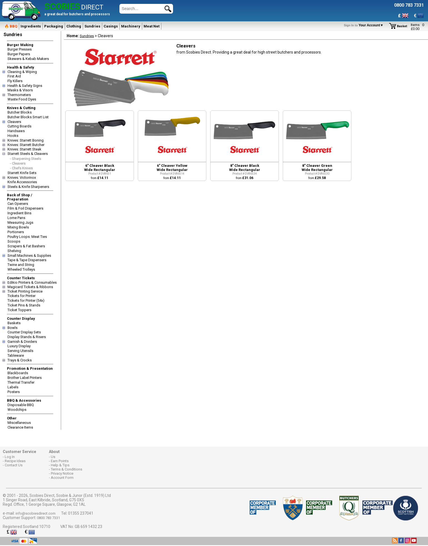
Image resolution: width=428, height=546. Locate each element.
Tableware (15, 355)
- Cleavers (18, 163)
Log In (10, 457)
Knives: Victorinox (21, 177)
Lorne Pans (16, 218)
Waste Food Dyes (21, 99)
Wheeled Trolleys (21, 269)
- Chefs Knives (21, 168)
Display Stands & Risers (26, 337)
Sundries (92, 26)
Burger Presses (19, 49)
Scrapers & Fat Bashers (26, 246)
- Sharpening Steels (25, 159)
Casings (111, 26)
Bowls (12, 328)
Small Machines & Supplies (29, 255)
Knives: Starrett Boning (25, 140)
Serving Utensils (20, 351)
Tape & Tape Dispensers (26, 260)
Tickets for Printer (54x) (25, 300)
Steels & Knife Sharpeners (28, 187)
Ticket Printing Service (24, 291)
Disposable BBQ (20, 405)
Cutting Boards (19, 126)
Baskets (14, 323)
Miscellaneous (19, 423)
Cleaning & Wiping (22, 72)
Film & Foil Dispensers (25, 208)
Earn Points (60, 461)
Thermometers (19, 95)
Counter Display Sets (24, 332)
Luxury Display (19, 346)
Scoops (13, 241)
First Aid (14, 76)
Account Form (62, 477)
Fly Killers (14, 81)
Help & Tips (60, 465)
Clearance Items (20, 427)
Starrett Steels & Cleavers (27, 154)
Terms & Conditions (66, 469)
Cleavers (14, 122)
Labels (12, 387)
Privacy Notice (62, 473)
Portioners (15, 232)
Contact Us (13, 465)
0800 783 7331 (48, 518)
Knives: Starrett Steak (24, 149)
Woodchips (16, 409)
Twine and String (20, 265)
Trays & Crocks (19, 360)
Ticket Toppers (19, 310)
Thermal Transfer (20, 382)
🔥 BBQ (10, 26)
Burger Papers (18, 54)
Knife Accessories (22, 182)
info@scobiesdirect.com (36, 513)
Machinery (130, 26)
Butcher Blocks (19, 112)
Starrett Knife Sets (21, 173)
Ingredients (31, 26)
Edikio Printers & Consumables (32, 282)
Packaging (53, 26)
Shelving (14, 251)
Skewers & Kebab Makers (28, 59)
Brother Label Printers (24, 378)
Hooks (12, 136)
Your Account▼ (364, 25)
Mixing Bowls (18, 227)
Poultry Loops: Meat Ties (27, 237)
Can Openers (17, 204)
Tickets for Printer (21, 296)
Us (53, 457)
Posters (13, 392)
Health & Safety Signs (24, 86)
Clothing (73, 26)
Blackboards (17, 373)
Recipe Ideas (15, 461)
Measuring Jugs (20, 222)
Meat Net (151, 26)
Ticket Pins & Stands (23, 305)
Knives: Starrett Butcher (25, 145)
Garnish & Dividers (22, 341)
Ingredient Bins (19, 213)
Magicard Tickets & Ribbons (30, 287)
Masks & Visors (20, 90)
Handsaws (16, 131)
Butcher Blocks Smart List (28, 117)
